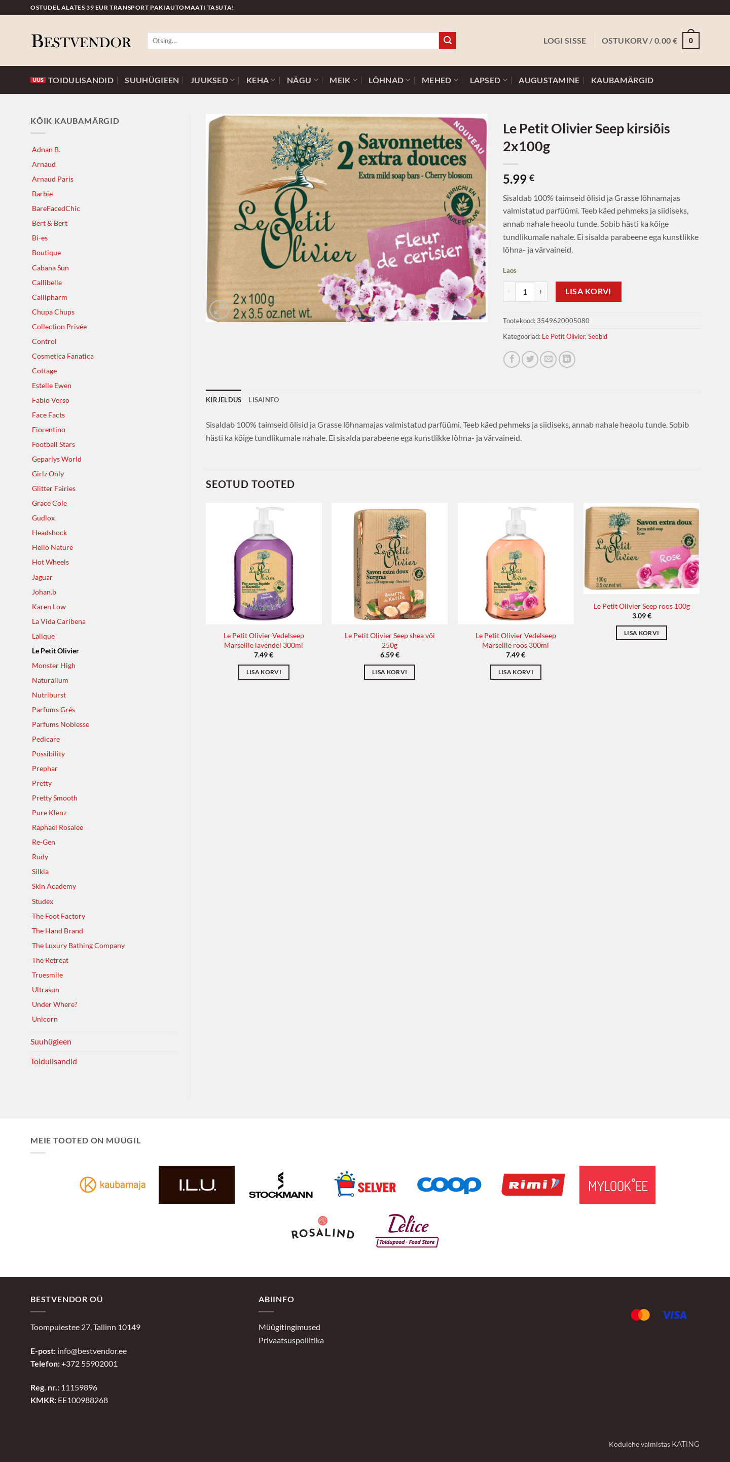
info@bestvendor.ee (92, 1350)
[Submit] (447, 40)
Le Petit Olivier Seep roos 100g (642, 606)
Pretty (42, 783)
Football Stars (53, 444)
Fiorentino (48, 429)
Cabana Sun (50, 267)
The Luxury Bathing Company (78, 945)
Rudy (40, 856)
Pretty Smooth (55, 797)
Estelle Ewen (51, 385)
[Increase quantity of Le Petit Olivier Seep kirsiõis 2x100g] (541, 292)
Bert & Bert (49, 223)
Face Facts (48, 414)
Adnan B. (46, 149)
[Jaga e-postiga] (548, 359)
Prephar (45, 768)
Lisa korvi (588, 291)
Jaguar (42, 577)
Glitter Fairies (54, 488)
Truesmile (47, 974)
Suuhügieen (152, 80)
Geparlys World (57, 459)
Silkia (40, 871)
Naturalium (50, 680)
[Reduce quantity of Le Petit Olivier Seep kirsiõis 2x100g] (509, 292)
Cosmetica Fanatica (63, 356)
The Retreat (50, 960)
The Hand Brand (57, 930)
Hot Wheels (50, 562)
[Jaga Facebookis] (511, 359)
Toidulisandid (72, 80)
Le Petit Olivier (55, 650)
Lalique (43, 636)
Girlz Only (48, 473)
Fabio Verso (50, 400)
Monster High (54, 665)
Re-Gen (43, 842)
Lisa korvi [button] (263, 672)
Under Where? (55, 1004)
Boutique (46, 252)
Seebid (597, 336)
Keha (261, 80)
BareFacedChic (56, 208)
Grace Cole (49, 503)
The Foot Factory (58, 916)
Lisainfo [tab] (263, 400)
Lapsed (488, 80)
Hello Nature (52, 547)
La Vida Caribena (59, 621)
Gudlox (43, 517)
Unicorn (45, 1019)
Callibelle (47, 282)
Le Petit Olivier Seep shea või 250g (390, 640)
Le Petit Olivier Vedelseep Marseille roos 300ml (516, 640)
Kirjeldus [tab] (223, 400)
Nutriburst (49, 694)
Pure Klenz (49, 812)
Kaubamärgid (622, 80)
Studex (42, 901)
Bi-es (40, 237)
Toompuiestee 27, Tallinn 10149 (85, 1327)
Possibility (48, 753)
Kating (686, 1444)
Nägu (302, 80)
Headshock (49, 532)
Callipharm (49, 297)
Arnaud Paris (53, 179)
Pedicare (46, 739)
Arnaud (44, 164)
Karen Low (49, 606)
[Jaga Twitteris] (530, 359)
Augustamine (549, 80)
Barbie (42, 193)
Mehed (440, 80)
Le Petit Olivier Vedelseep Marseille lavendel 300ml (264, 640)
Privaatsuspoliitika (291, 1340)
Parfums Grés (53, 709)
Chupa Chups (53, 311)
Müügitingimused (289, 1327)
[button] (564, 40)
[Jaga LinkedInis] (567, 359)
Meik (343, 80)
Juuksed (213, 80)
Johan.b (44, 591)
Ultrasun (45, 989)
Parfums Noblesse (60, 724)
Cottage (44, 370)
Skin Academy (54, 886)
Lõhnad (389, 80)
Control (44, 341)
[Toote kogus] (525, 292)
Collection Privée (59, 326)
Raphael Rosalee (57, 827)
